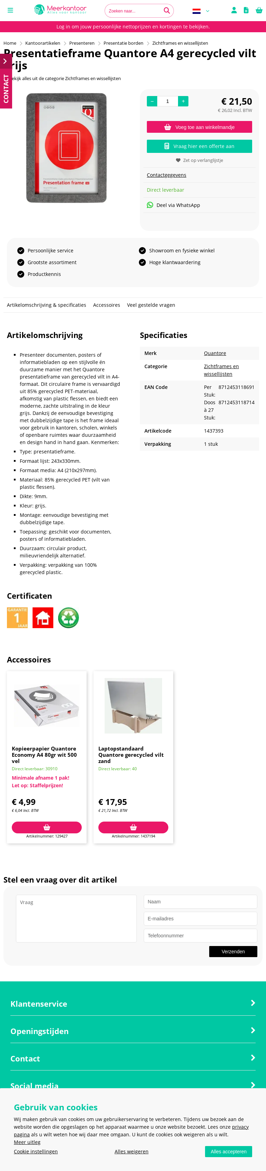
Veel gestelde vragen (151, 305)
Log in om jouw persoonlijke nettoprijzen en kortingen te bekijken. (133, 26)
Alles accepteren (229, 1151)
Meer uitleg (27, 1142)
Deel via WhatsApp (173, 205)
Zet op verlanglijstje (199, 160)
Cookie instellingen (36, 1151)
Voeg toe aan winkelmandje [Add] (199, 127)
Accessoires (106, 305)
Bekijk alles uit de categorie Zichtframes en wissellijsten (62, 78)
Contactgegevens (166, 175)
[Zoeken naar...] (167, 11)
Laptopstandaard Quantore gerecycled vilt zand (131, 754)
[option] (66, 148)
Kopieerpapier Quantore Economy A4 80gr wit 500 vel (44, 754)
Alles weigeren (132, 1151)
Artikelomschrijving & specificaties (46, 305)
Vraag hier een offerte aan (199, 146)
